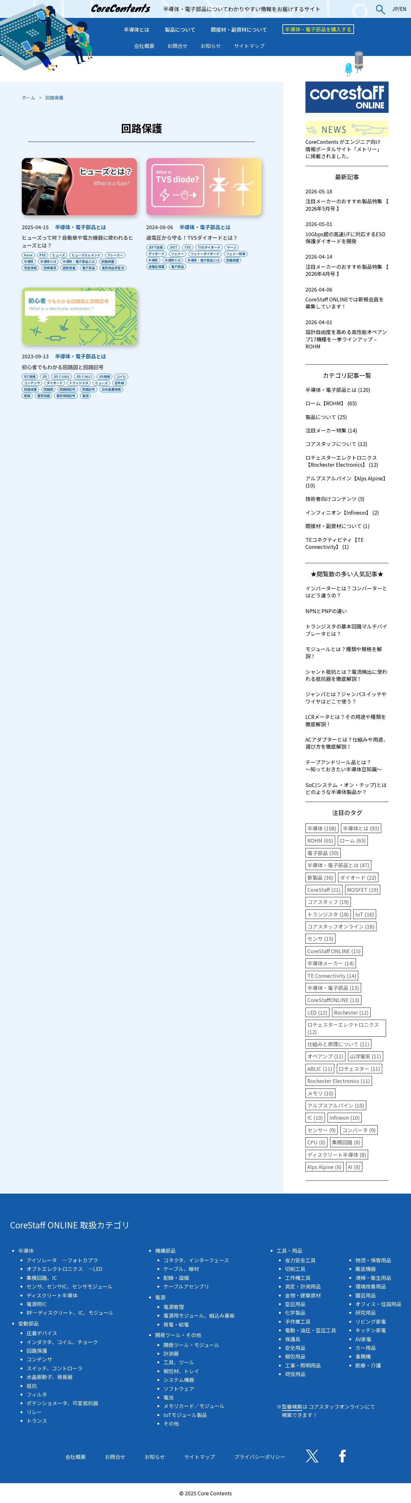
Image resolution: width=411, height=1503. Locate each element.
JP (395, 8)
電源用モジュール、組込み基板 (199, 1315)
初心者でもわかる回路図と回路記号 (63, 373)
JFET (175, 247)
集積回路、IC (42, 1277)
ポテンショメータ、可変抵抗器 (62, 1403)
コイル (29, 389)
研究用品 (365, 1312)
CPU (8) (316, 1142)
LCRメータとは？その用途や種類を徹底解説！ (345, 720)
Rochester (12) (351, 1012)
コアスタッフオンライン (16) (341, 926)
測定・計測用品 (303, 1286)
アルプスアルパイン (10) (335, 1105)
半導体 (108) (321, 828)
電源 (27, 408)
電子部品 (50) (323, 853)
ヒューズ (62, 255)
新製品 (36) (320, 877)
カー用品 (365, 1347)
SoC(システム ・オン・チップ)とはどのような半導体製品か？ (346, 788)
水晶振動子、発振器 (50, 1377)
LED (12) (317, 1012)
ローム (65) (353, 840)
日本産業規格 (54, 402)
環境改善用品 (370, 1286)
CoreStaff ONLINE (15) (334, 951)
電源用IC (37, 1304)
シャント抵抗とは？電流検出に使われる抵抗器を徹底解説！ (346, 675)
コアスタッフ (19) (328, 902)
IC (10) (315, 1117)
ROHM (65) (320, 840)
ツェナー (179, 253)
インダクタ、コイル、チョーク (62, 1342)
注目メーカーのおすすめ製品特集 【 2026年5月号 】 (347, 200)
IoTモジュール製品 (185, 1415)
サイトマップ (249, 46)
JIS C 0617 (89, 382)
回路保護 (113, 261)
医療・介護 (368, 1365)
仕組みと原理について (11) (338, 1044)
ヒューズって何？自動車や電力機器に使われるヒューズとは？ (77, 241)
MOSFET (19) (362, 889)
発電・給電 (176, 1324)
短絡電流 (51, 267)
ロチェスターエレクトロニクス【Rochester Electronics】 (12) (341, 461)
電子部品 (93, 267)
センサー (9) (321, 1130)
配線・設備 (176, 1277)
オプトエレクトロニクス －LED (64, 1269)
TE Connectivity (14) (331, 975)
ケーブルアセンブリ (186, 1286)
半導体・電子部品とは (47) (338, 865)
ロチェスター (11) (359, 1068)
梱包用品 (295, 1356)
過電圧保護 (156, 266)
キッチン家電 (370, 1330)
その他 (171, 1423)
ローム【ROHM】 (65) (331, 403)
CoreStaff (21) (324, 889)
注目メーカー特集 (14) (331, 430)
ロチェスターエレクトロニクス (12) (343, 1028)
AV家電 (363, 1339)
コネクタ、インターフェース (196, 1260)
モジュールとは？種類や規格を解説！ (343, 652)
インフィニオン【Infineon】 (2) (342, 512)
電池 (168, 1397)
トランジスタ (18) (328, 914)
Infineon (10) (344, 1117)
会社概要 (144, 46)
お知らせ (211, 46)
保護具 (292, 1339)
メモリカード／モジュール (194, 1406)
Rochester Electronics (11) (338, 1081)
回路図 (89, 395)
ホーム (28, 97)
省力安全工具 (300, 1260)
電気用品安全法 (35, 274)
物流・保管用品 (373, 1260)
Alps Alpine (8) (324, 1167)
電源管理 (173, 1307)
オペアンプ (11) (325, 1056)
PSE (44, 255)
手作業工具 (298, 1321)
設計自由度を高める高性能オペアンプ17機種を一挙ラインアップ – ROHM (347, 334)
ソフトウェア (178, 1388)
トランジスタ (100, 389)
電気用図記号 (118, 402)
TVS (190, 247)
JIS (46, 382)
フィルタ (37, 1394)
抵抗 (32, 1386)
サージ (238, 247)
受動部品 (28, 1323)
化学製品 (295, 1312)
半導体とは (136, 29)
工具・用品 (289, 1250)
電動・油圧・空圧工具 (310, 1330)
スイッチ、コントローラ (55, 1368)
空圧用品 (295, 1304)
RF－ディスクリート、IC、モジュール (70, 1312)
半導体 (29, 261)
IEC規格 (30, 382)
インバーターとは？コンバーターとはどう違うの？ (346, 591)
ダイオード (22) (358, 877)
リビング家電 (370, 1321)
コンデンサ (50, 389)
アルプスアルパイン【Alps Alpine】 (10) (346, 481)
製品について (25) (326, 417)
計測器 (171, 1353)
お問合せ (177, 46)
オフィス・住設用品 (378, 1304)
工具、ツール (178, 1362)
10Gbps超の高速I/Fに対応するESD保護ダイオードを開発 (347, 232)
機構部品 (165, 1250)
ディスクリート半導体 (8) (336, 1154)
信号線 (50, 395)
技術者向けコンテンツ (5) (335, 498)
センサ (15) (320, 938)
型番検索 (292, 1406)
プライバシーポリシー (259, 1456)
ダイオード (156, 253)
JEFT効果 (155, 247)
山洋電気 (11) (365, 1056)
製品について (180, 29)
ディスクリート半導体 (52, 1295)
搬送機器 (365, 1269)
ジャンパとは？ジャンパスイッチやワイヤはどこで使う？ (346, 697)
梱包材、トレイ (181, 1371)
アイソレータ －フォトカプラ (62, 1260)
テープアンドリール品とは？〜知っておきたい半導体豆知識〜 (343, 765)
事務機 (363, 1356)
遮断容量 (72, 267)
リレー (34, 1412)
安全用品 (295, 1347)
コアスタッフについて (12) (336, 444)
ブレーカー (122, 255)
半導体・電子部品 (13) (333, 988)
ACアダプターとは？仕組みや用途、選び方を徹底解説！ (346, 743)
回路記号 (30, 402)
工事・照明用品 (303, 1365)
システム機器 (178, 1379)
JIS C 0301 (65, 382)
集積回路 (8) (346, 1142)
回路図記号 (110, 395)
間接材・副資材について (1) (337, 526)
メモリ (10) (320, 1093)
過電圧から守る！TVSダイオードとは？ (192, 237)
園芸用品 (365, 1295)
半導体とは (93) (361, 828)
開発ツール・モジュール (191, 1345)
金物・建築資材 (303, 1295)
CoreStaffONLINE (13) (333, 1000)
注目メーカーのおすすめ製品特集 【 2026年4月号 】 (347, 265)
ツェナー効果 (240, 253)
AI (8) (354, 1167)
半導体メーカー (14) (330, 963)
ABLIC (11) (319, 1068)
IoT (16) (364, 914)
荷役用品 (295, 1374)
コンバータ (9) (359, 1130)
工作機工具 (298, 1277)
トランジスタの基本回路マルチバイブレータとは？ (346, 629)
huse (28, 255)
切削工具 (295, 1269)
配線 (76, 402)
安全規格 (30, 267)
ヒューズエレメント (91, 255)
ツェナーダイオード (208, 253)
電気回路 (93, 402)
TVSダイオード (213, 247)
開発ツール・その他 (178, 1335)
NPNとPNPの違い (326, 611)
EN (403, 8)
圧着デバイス (42, 1333)
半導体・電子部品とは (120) (337, 389)
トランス (37, 1420)
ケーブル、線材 (181, 1269)
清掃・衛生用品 (373, 1277)
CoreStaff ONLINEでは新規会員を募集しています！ (347, 298)
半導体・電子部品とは (80, 227)
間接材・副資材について (239, 29)
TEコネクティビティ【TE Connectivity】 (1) (334, 543)
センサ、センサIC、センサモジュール (70, 1286)
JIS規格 (111, 382)
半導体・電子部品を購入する (318, 29)
